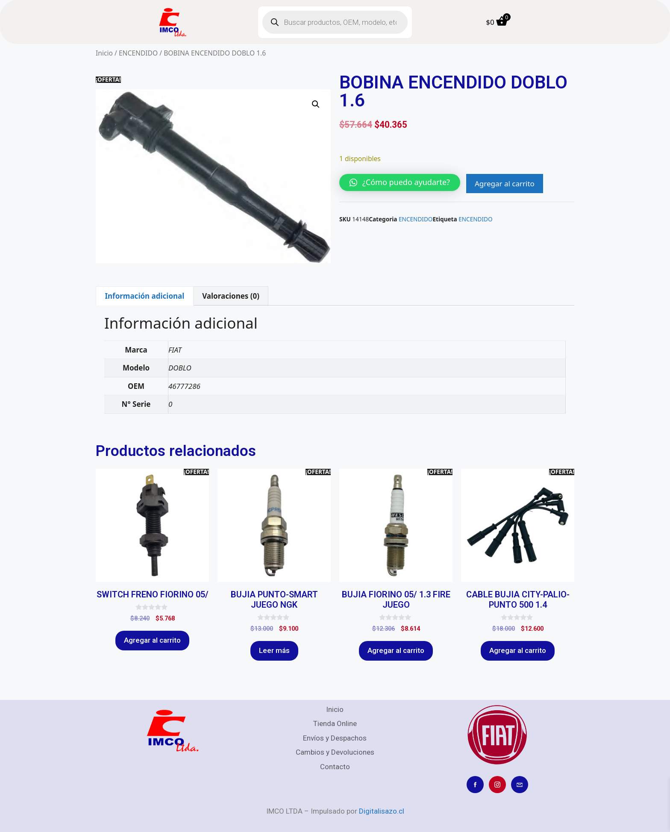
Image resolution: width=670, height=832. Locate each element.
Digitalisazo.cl (381, 811)
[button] (315, 104)
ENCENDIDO (138, 53)
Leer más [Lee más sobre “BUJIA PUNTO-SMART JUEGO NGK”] (274, 650)
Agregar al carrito (505, 183)
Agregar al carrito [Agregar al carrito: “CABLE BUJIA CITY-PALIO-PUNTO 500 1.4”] (517, 650)
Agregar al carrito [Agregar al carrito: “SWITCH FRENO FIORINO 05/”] (152, 640)
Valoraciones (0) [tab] (230, 296)
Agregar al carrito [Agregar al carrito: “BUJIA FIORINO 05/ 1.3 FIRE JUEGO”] (395, 650)
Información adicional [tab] (144, 296)
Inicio (104, 53)
